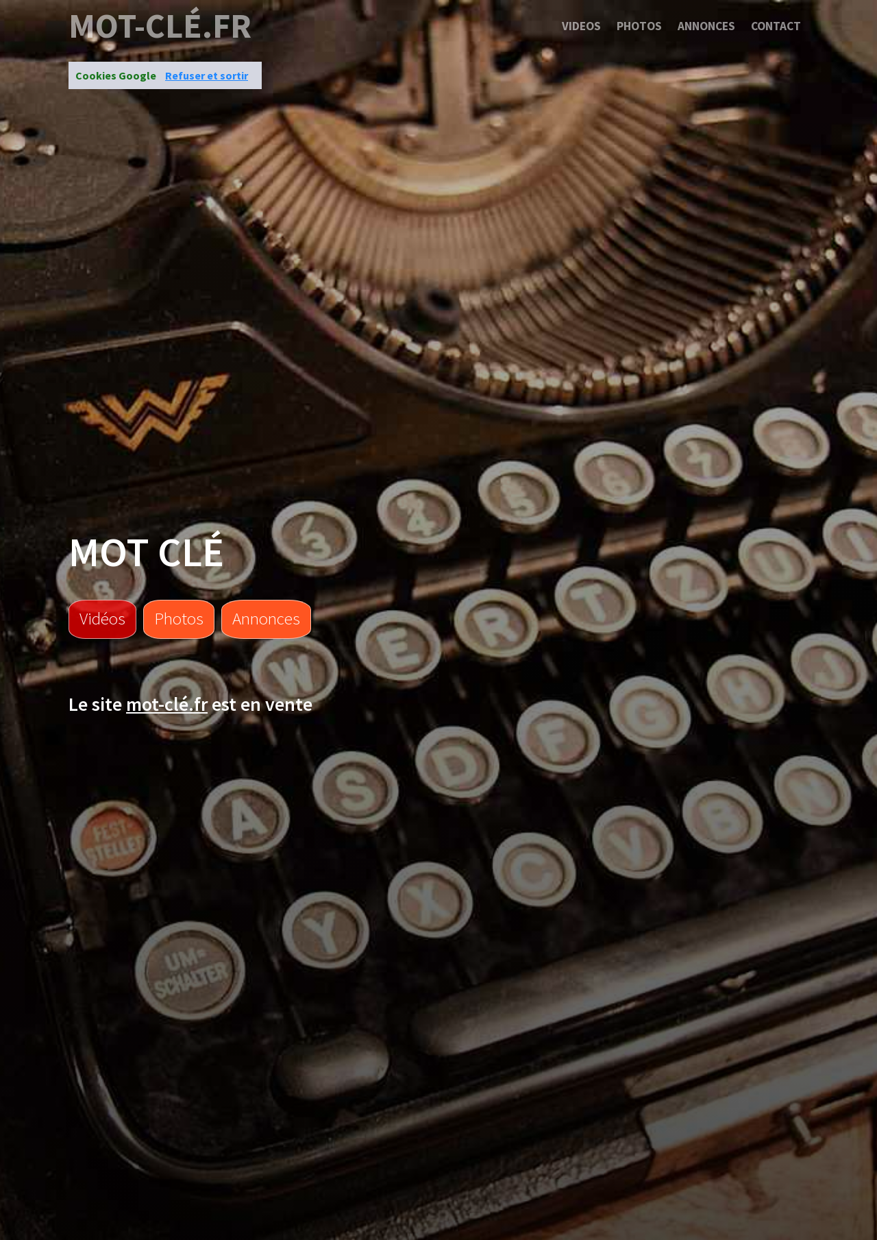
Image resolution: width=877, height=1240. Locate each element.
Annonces (706, 26)
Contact (776, 26)
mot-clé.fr (160, 26)
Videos (581, 26)
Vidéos (102, 618)
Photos (639, 26)
